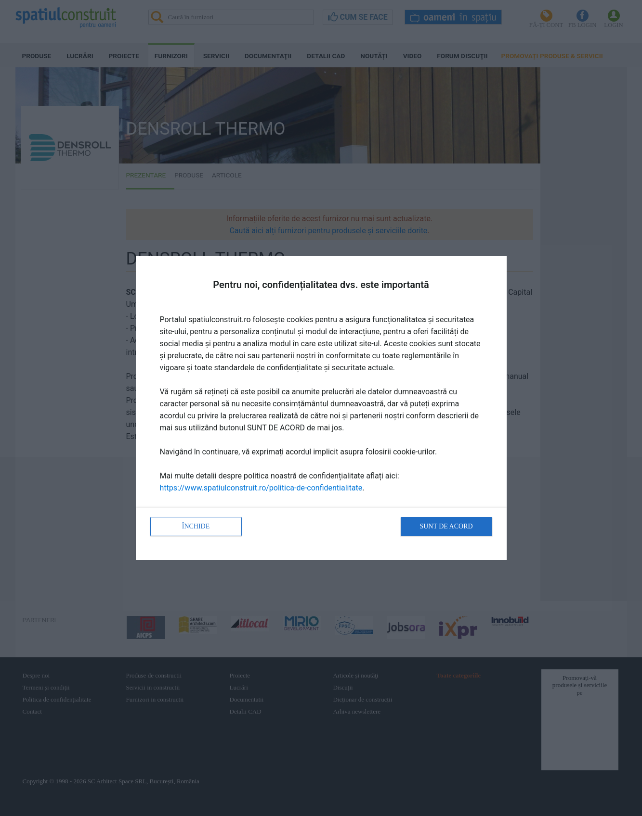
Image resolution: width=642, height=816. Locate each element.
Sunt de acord (445, 526)
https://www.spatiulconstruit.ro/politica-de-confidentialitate (261, 487)
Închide (196, 526)
